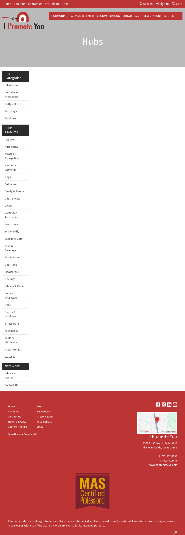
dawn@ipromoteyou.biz (163, 465)
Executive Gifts (13, 238)
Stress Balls (12, 323)
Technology (11, 330)
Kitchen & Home (14, 286)
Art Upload (52, 4)
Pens (8, 305)
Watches (10, 356)
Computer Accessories (12, 215)
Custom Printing (17, 426)
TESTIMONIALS (59, 16)
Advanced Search (11, 375)
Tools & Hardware (11, 340)
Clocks (9, 205)
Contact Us (35, 4)
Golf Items (11, 264)
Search (146, 4)
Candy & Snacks (14, 191)
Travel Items (12, 349)
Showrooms (44, 411)
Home (7, 4)
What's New (12, 85)
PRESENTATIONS (152, 16)
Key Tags (10, 279)
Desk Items (11, 224)
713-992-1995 (169, 456)
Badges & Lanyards (11, 167)
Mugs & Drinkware (11, 295)
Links (64, 4)
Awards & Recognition (12, 156)
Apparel (10, 139)
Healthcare (12, 272)
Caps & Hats (12, 198)
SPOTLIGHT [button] (171, 16)
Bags (8, 177)
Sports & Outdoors (10, 314)
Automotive (11, 146)
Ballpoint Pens (14, 104)
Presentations (45, 416)
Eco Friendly (12, 231)
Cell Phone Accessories (12, 94)
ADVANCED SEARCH (82, 16)
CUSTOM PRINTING (108, 16)
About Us (19, 4)
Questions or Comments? (23, 434)
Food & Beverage (10, 248)
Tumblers (10, 118)
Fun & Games (13, 257)
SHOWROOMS (131, 16)
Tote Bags (11, 111)
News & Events (17, 421)
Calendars (11, 184)
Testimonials (44, 421)
